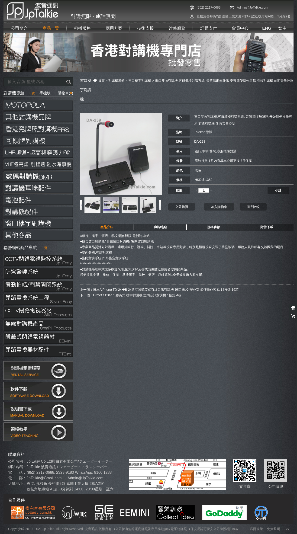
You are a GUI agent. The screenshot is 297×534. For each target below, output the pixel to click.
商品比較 (253, 197)
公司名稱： (17, 461)
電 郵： (17, 478)
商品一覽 (50, 28)
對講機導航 (19, 93)
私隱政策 (256, 529)
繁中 (282, 28)
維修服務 (177, 28)
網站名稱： (17, 467)
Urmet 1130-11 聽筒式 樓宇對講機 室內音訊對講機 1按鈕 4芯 (137, 286)
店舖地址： (17, 484)
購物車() (65, 93)
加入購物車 (219, 197)
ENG (266, 28)
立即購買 (181, 197)
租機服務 (82, 28)
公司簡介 (19, 28)
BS (286, 529)
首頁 (99, 81)
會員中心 (240, 28)
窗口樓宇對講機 (139, 81)
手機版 (45, 93)
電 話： (17, 472)
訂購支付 (208, 28)
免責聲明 (273, 529)
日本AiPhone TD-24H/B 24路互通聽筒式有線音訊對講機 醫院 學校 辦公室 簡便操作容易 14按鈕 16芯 (166, 280)
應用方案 (114, 28)
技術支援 (145, 28)
